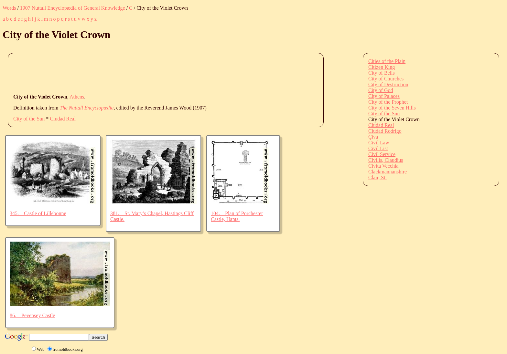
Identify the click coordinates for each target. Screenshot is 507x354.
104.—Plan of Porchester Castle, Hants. (237, 216)
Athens (77, 96)
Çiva (373, 137)
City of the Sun (29, 118)
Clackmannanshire (387, 171)
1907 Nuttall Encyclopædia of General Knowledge (72, 8)
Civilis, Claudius (385, 160)
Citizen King (381, 67)
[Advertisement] (131, 73)
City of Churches (386, 78)
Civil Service (381, 154)
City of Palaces (384, 96)
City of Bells (381, 73)
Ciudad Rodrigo (385, 131)
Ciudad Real (63, 118)
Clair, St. (377, 177)
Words (9, 8)
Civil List (378, 148)
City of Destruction (388, 84)
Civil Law (378, 142)
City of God (380, 90)
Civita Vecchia (383, 166)
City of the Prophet (388, 102)
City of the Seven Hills (392, 107)
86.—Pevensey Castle (32, 315)
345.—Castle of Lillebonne (38, 213)
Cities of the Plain (386, 61)
